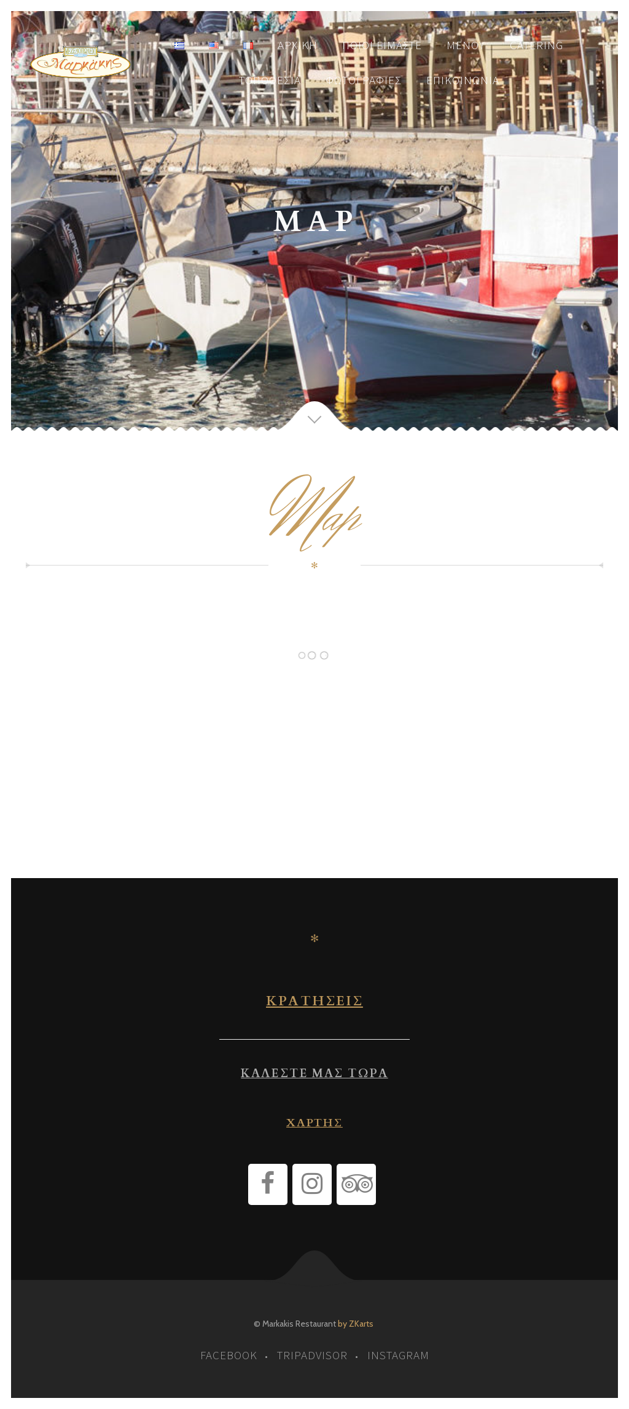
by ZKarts (355, 1323)
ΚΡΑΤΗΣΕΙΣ (314, 1001)
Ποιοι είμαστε (382, 44)
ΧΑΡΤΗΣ (314, 1123)
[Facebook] (267, 1184)
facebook (228, 1355)
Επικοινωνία (462, 80)
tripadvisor (312, 1355)
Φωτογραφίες (364, 80)
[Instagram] (312, 1184)
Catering (536, 44)
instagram (398, 1355)
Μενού (466, 44)
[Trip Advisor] (356, 1184)
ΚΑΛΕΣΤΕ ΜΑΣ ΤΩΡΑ (314, 1073)
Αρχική (298, 44)
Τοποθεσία (270, 80)
